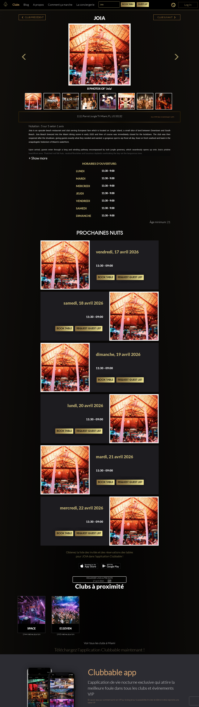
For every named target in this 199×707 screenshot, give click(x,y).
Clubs (15, 4)
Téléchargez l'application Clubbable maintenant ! (99, 649)
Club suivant (166, 17)
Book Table (127, 4)
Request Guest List (130, 277)
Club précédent (33, 17)
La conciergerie (85, 4)
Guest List (142, 4)
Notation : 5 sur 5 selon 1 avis (46, 126)
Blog (26, 4)
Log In (188, 4)
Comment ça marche (60, 4)
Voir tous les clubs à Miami (99, 643)
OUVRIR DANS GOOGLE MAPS (162, 117)
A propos (38, 4)
